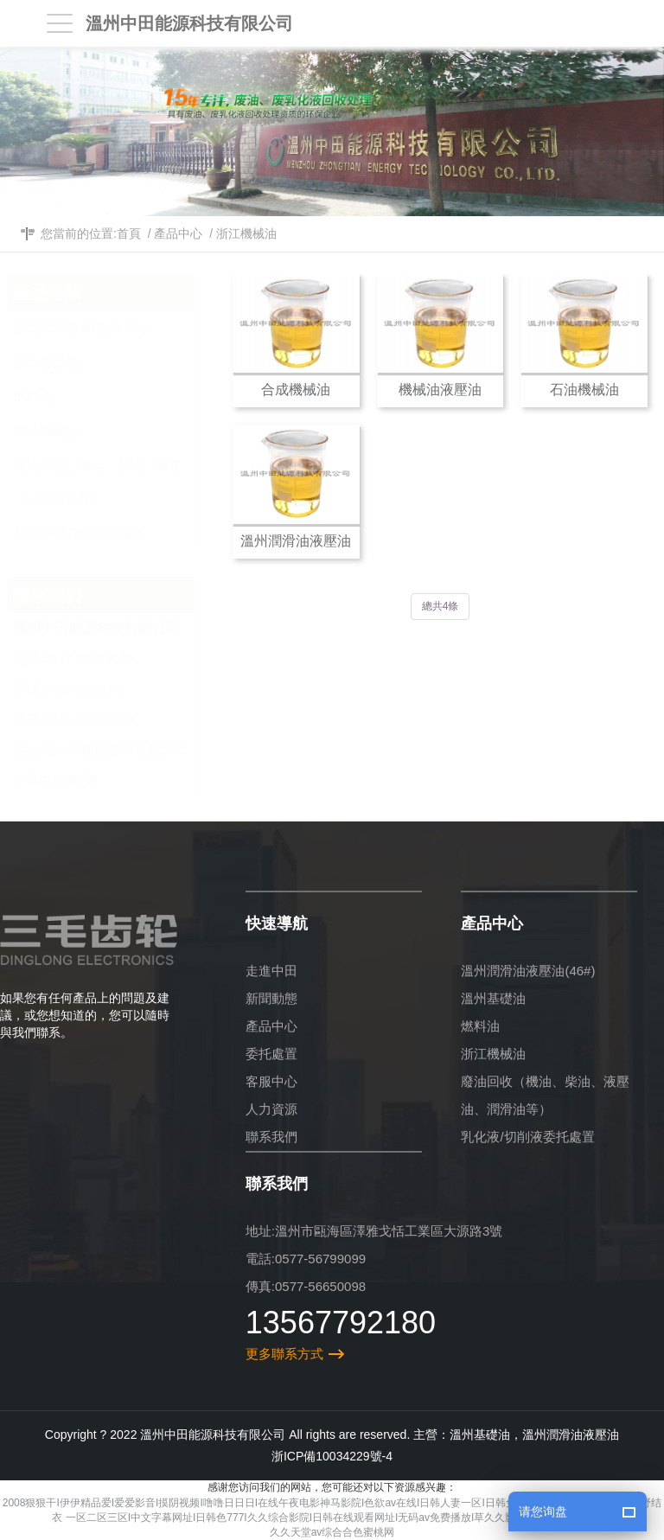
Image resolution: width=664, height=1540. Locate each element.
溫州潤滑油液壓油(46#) (120, 323)
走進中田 (271, 970)
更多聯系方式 (284, 1353)
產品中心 (178, 233)
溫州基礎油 (120, 357)
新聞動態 (271, 998)
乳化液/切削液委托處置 (120, 528)
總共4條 (440, 606)
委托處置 (271, 1053)
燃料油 (120, 392)
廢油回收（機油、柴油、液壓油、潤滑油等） (120, 478)
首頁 (129, 233)
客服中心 (271, 1081)
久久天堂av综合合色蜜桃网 (332, 1532)
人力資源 (271, 1109)
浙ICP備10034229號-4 (332, 1456)
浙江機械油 (246, 233)
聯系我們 (271, 1136)
